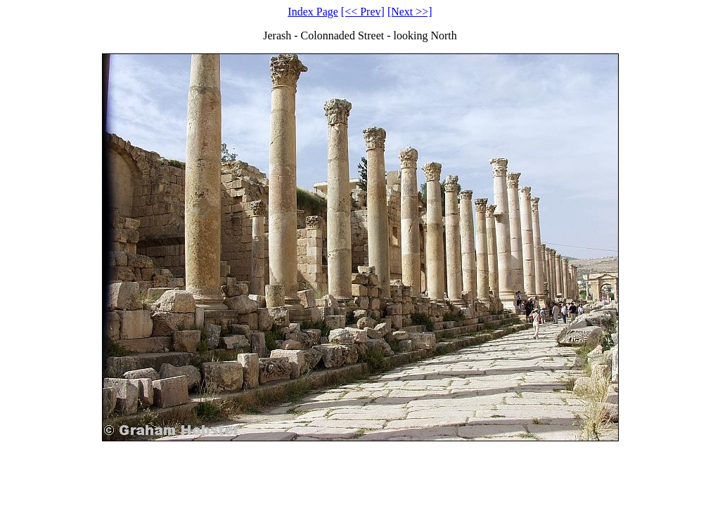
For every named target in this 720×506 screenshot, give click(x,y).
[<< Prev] (363, 12)
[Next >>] (409, 12)
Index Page (313, 12)
